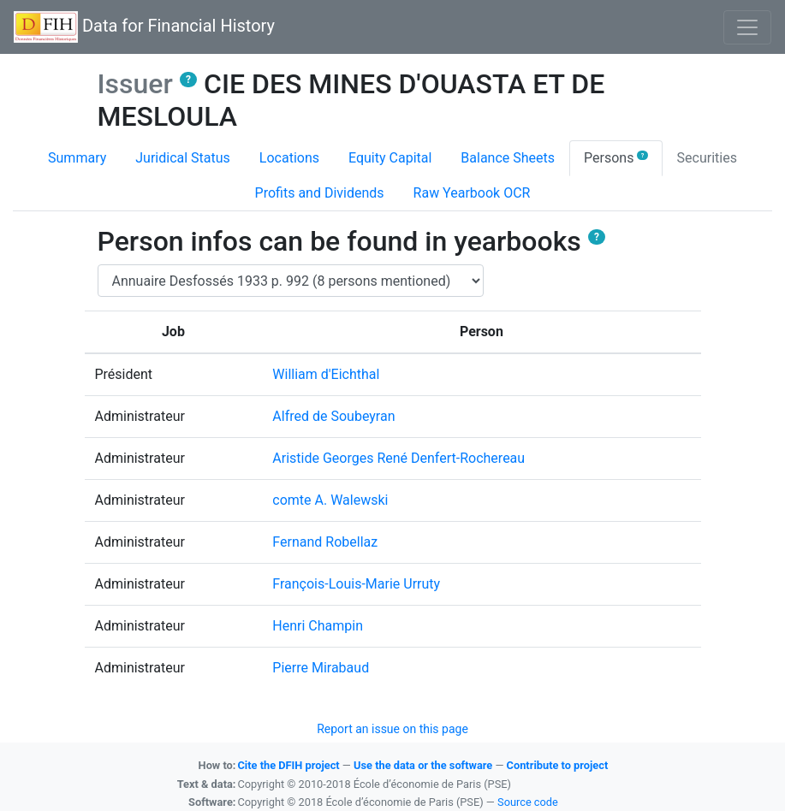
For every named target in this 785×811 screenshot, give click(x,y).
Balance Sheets (508, 158)
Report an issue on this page (392, 729)
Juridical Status (182, 158)
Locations (289, 158)
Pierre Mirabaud (320, 668)
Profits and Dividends (319, 193)
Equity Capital (389, 158)
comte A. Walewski (330, 500)
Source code (527, 802)
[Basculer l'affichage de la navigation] (747, 27)
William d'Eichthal (325, 374)
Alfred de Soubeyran (333, 416)
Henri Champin (317, 626)
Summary (77, 158)
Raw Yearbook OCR (472, 193)
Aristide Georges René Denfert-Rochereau (398, 458)
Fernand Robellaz (325, 542)
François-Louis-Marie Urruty (356, 584)
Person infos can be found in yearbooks (352, 241)
